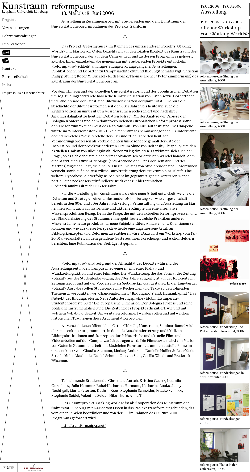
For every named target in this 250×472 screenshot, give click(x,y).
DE (11, 467)
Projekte (9, 20)
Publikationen (13, 44)
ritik (163, 228)
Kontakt (9, 68)
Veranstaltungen (15, 28)
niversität (60, 26)
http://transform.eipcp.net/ (83, 425)
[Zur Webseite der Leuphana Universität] (34, 467)
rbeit (152, 193)
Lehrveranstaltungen (19, 36)
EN (5, 467)
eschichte (60, 106)
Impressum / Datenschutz (23, 93)
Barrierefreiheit (15, 77)
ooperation (145, 403)
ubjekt (58, 298)
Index (7, 85)
